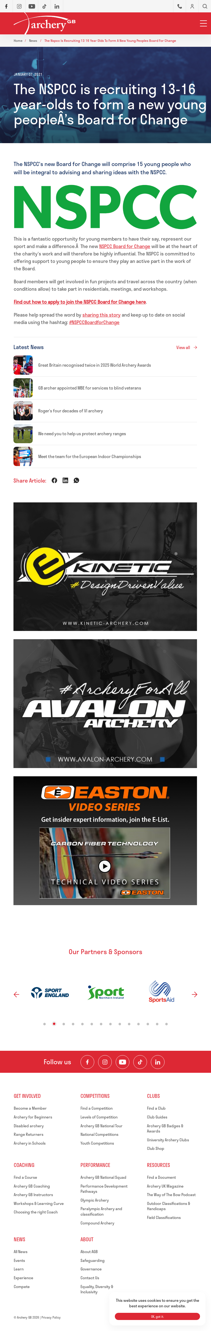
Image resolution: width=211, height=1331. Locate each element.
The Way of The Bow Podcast (171, 1194)
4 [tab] (73, 1024)
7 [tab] (101, 1024)
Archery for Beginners (33, 1117)
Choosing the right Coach (36, 1212)
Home (18, 40)
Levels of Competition (99, 1117)
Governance (91, 1269)
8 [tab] (110, 1024)
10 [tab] (129, 1024)
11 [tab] (138, 1024)
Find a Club (156, 1108)
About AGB (89, 1251)
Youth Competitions (97, 1143)
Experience (23, 1278)
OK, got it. (157, 1316)
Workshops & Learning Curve (39, 1203)
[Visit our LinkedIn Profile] (158, 1062)
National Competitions (99, 1134)
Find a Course (25, 1177)
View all (183, 347)
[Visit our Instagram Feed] (105, 1062)
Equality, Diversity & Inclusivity (96, 1289)
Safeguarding (92, 1260)
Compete (22, 1286)
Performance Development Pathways (103, 1188)
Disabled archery (29, 1126)
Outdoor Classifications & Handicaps (168, 1206)
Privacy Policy (51, 1317)
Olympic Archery (94, 1200)
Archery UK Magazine (165, 1186)
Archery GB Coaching (32, 1186)
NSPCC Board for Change (124, 246)
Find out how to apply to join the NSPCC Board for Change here (80, 301)
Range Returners (28, 1134)
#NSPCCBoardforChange (94, 322)
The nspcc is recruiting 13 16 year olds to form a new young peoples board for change (110, 40)
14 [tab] (166, 1024)
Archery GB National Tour (101, 1126)
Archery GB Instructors (33, 1194)
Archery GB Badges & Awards (165, 1128)
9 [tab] (120, 1024)
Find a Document (161, 1177)
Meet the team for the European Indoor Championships (89, 456)
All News (20, 1251)
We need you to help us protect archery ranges (82, 433)
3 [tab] (64, 1024)
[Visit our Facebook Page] (87, 1062)
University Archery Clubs (168, 1140)
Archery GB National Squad (103, 1177)
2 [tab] (54, 1024)
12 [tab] (148, 1024)
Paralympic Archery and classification (101, 1211)
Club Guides (157, 1117)
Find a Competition (96, 1108)
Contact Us (89, 1278)
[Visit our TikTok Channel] (140, 1062)
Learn (19, 1269)
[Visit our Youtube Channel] (122, 1062)
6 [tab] (92, 1024)
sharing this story (101, 314)
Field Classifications (164, 1217)
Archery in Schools (30, 1143)
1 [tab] (44, 1024)
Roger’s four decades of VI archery (70, 410)
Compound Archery (97, 1223)
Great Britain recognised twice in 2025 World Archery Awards (94, 365)
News (33, 40)
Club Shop (155, 1148)
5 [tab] (82, 1024)
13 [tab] (157, 1024)
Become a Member (30, 1108)
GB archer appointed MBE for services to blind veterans (89, 388)
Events (19, 1260)
